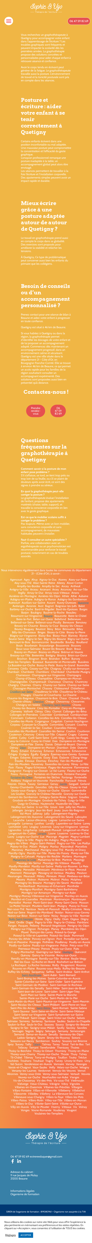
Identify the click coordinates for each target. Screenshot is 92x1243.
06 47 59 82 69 (19, 1156)
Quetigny (67, 952)
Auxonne (83, 602)
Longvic (42, 833)
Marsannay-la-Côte (24, 859)
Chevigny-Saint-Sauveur (56, 704)
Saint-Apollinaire (31, 975)
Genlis (63, 784)
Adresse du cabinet (21, 1172)
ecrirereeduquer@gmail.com (46, 1156)
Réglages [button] (10, 1235)
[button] (9, 21)
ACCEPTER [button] (26, 1235)
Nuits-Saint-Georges (21, 919)
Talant (36, 1044)
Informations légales (22, 1191)
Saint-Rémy (43, 1008)
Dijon (23, 747)
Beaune (48, 616)
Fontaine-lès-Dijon (22, 777)
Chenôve (38, 701)
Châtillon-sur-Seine (21, 691)
